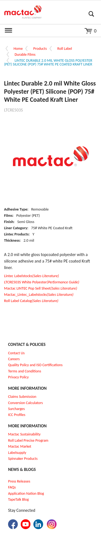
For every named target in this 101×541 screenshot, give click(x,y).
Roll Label (64, 48)
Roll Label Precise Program (28, 440)
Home (18, 48)
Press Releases (19, 481)
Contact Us (16, 353)
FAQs (12, 487)
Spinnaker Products (22, 458)
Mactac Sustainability (24, 434)
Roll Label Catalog (31, 300)
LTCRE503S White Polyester (41, 282)
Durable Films (25, 54)
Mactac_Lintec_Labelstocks (39, 294)
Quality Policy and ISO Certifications (35, 365)
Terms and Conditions (24, 371)
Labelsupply (17, 452)
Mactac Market (19, 446)
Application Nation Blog (26, 493)
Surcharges (16, 408)
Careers (14, 359)
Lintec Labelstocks (31, 275)
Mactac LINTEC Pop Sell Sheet (40, 288)
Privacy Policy (18, 377)
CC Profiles (17, 414)
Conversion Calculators (25, 403)
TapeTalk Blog (18, 499)
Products (40, 48)
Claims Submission (22, 396)
